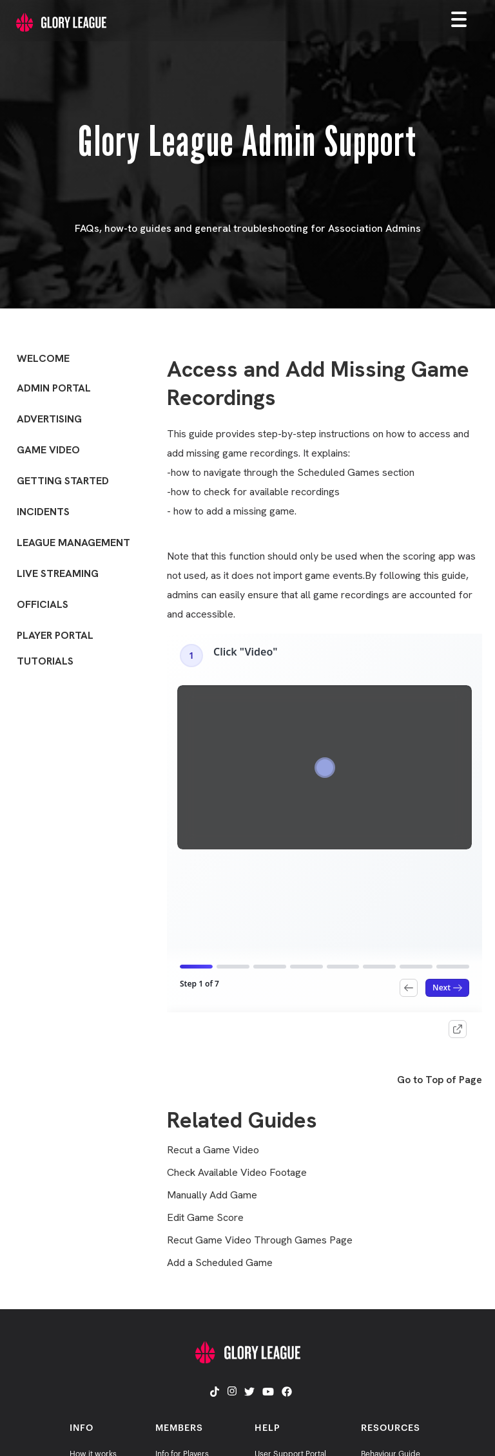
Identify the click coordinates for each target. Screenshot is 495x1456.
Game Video (48, 450)
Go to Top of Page (439, 1079)
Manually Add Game (212, 1195)
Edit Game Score (205, 1217)
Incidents (43, 511)
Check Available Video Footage (237, 1172)
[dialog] (471, 1430)
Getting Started (63, 480)
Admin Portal (54, 388)
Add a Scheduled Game (220, 1262)
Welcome (43, 358)
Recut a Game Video (213, 1150)
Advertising (49, 419)
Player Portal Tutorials (55, 648)
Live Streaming (58, 573)
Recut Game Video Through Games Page (260, 1240)
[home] (53, 19)
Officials (42, 604)
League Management (73, 542)
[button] (469, 18)
